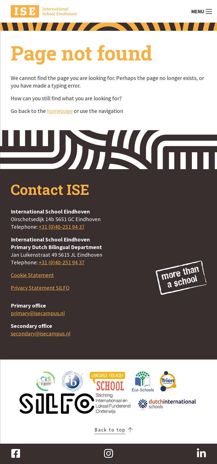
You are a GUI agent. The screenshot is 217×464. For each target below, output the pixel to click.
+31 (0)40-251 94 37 (61, 226)
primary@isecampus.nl (38, 313)
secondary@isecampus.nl (40, 333)
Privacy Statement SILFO (40, 287)
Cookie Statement (32, 275)
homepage (60, 111)
